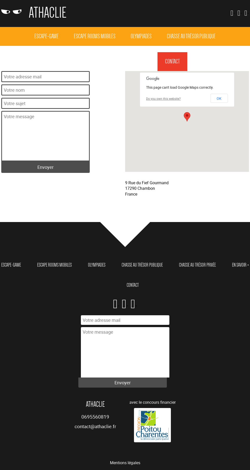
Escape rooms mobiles (95, 36)
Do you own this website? (163, 99)
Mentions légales (125, 462)
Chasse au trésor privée (93, 61)
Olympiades (141, 36)
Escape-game (46, 36)
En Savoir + (140, 61)
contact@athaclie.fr (95, 426)
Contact (172, 61)
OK (219, 98)
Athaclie (47, 13)
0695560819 (95, 417)
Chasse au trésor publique (191, 36)
